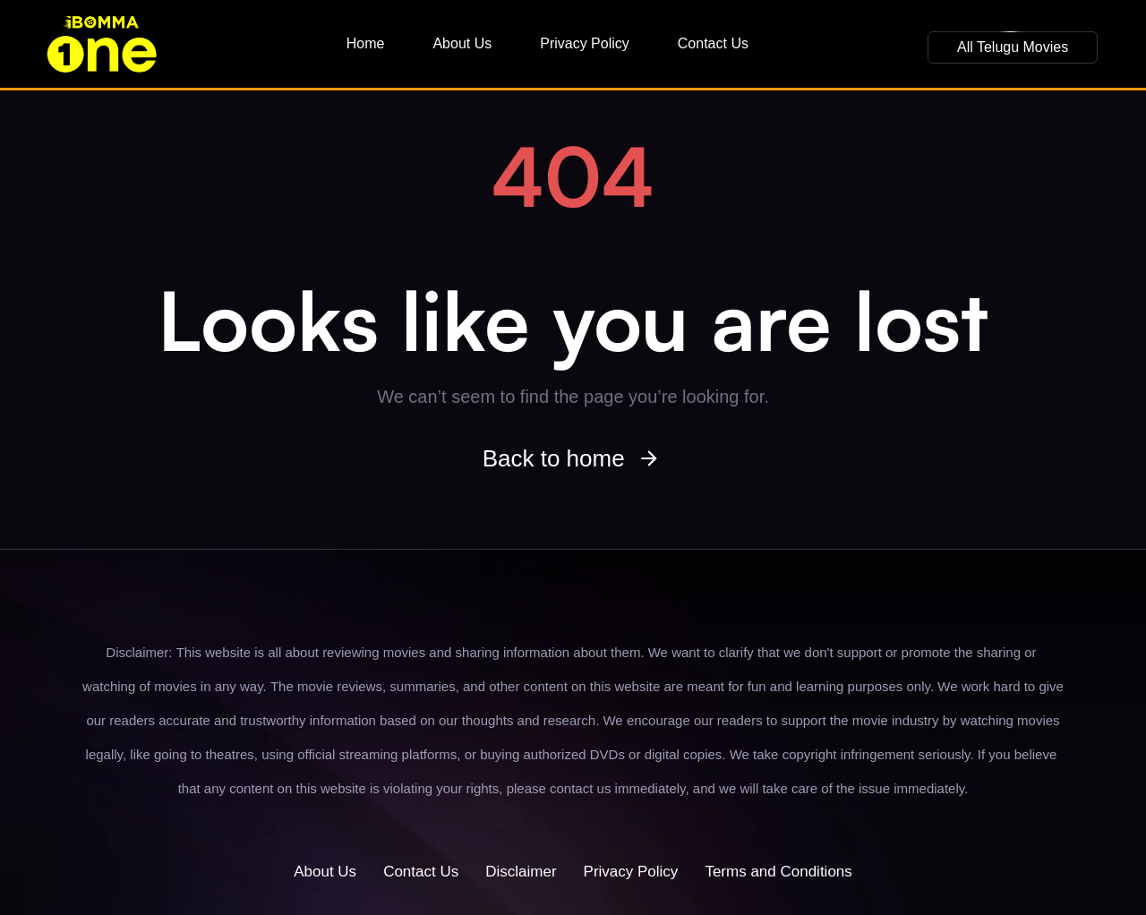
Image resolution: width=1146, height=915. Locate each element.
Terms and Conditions (778, 871)
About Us (462, 43)
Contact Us (713, 43)
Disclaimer (520, 871)
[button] (1013, 47)
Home (365, 43)
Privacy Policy (584, 43)
